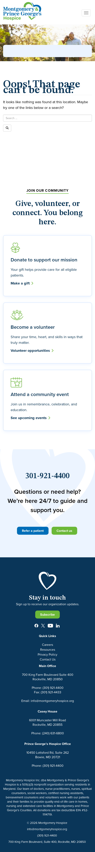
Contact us (64, 530)
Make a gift (22, 283)
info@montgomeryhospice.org (47, 829)
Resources (47, 649)
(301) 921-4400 (47, 835)
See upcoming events (30, 417)
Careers (47, 644)
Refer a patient (33, 530)
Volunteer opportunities (32, 350)
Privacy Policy (47, 654)
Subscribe (47, 614)
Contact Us (47, 659)
